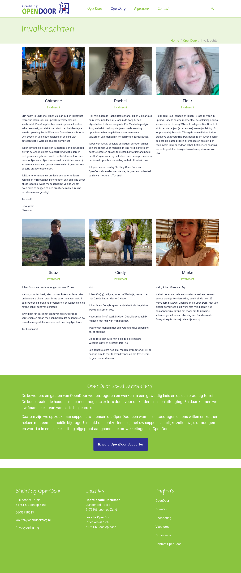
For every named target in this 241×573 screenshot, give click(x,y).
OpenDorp (118, 8)
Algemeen (141, 8)
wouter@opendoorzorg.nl (33, 520)
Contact (163, 8)
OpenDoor (94, 8)
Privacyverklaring (27, 527)
